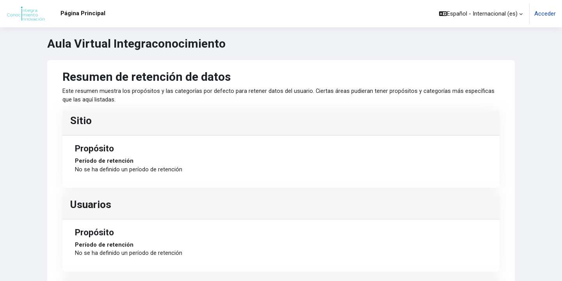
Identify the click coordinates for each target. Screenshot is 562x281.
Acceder (545, 13)
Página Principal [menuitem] (82, 13)
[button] (481, 13)
